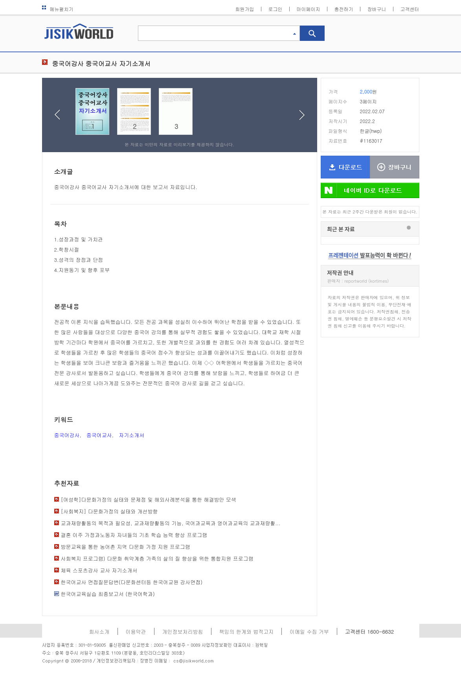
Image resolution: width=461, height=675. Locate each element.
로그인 (275, 9)
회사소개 (99, 631)
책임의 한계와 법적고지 (246, 631)
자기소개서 (131, 435)
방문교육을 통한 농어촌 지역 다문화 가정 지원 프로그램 (125, 546)
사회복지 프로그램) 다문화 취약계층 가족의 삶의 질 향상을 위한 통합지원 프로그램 (157, 558)
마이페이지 (308, 9)
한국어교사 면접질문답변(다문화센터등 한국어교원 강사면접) (132, 582)
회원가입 (244, 9)
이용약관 (136, 631)
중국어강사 (67, 435)
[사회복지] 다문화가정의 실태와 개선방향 (109, 511)
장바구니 (376, 9)
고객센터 (409, 9)
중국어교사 (99, 435)
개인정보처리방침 (182, 631)
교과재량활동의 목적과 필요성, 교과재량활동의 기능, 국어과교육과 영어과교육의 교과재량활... (171, 523)
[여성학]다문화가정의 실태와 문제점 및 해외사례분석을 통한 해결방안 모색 (148, 499)
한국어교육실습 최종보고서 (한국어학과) (108, 594)
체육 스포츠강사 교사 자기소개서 (99, 570)
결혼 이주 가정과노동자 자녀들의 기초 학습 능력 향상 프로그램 (134, 535)
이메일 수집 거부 (309, 631)
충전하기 (343, 9)
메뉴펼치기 (57, 9)
